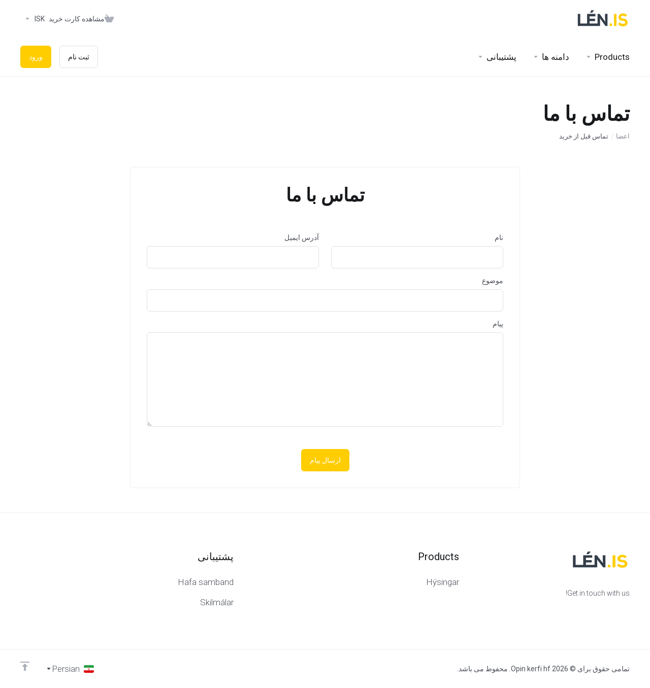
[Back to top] (25, 666)
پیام (498, 324)
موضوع (492, 281)
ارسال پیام (325, 460)
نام (499, 237)
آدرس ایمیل (301, 237)
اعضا (623, 136)
